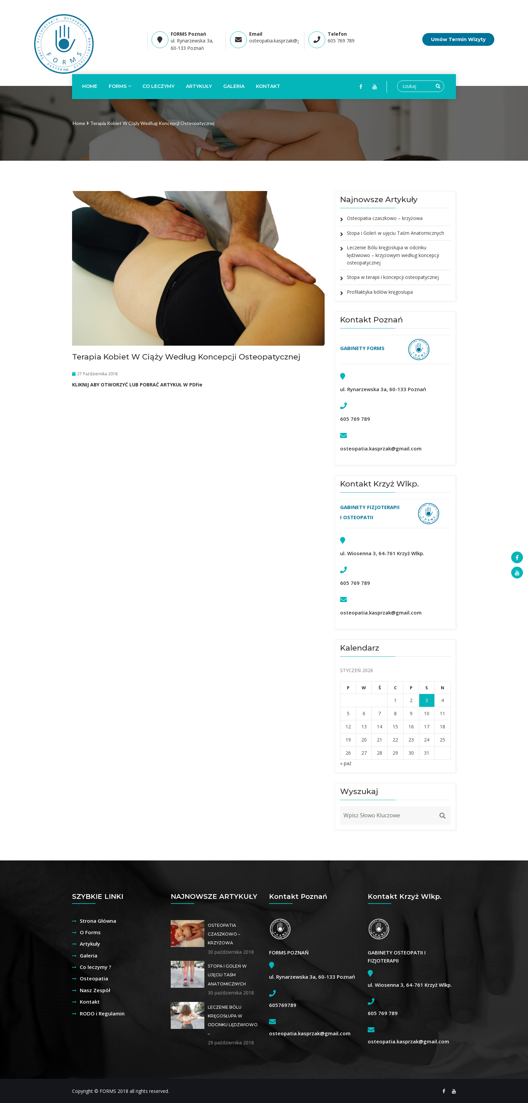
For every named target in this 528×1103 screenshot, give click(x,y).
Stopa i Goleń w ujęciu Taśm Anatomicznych (395, 233)
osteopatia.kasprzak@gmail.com (284, 40)
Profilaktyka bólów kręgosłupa (380, 292)
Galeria (233, 86)
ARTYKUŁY (199, 86)
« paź (346, 763)
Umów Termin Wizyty (458, 39)
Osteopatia (94, 978)
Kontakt (90, 1001)
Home (89, 86)
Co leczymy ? (95, 967)
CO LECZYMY (158, 86)
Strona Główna (98, 920)
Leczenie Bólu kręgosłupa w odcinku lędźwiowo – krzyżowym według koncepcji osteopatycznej (393, 255)
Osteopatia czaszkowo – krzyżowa (385, 218)
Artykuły (90, 943)
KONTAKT (268, 86)
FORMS (118, 86)
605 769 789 (341, 40)
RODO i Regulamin (102, 1013)
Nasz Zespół (95, 990)
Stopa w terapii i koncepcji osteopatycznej (393, 277)
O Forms (90, 932)
